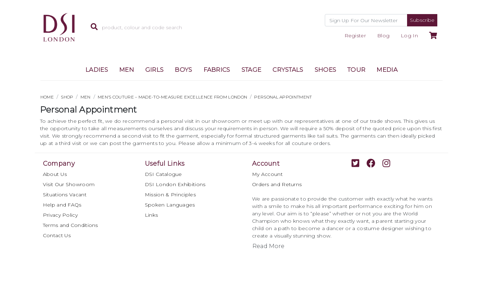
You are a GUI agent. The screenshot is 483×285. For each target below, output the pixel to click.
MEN (126, 69)
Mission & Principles (170, 194)
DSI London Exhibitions (175, 184)
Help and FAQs (62, 205)
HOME (47, 97)
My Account (267, 174)
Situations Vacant (64, 194)
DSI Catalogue (163, 174)
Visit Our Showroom (69, 184)
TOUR (356, 69)
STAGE (252, 69)
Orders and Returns (277, 184)
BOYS (183, 69)
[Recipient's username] (366, 20)
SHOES (325, 69)
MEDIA (387, 69)
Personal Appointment (283, 97)
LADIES (96, 69)
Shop (67, 97)
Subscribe (422, 20)
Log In (409, 35)
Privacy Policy (60, 215)
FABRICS (217, 69)
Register (355, 35)
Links (151, 215)
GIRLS (154, 69)
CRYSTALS (287, 69)
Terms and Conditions (70, 225)
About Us (55, 174)
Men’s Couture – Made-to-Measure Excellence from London (172, 97)
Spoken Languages (170, 205)
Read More (268, 246)
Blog (383, 35)
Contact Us (57, 235)
